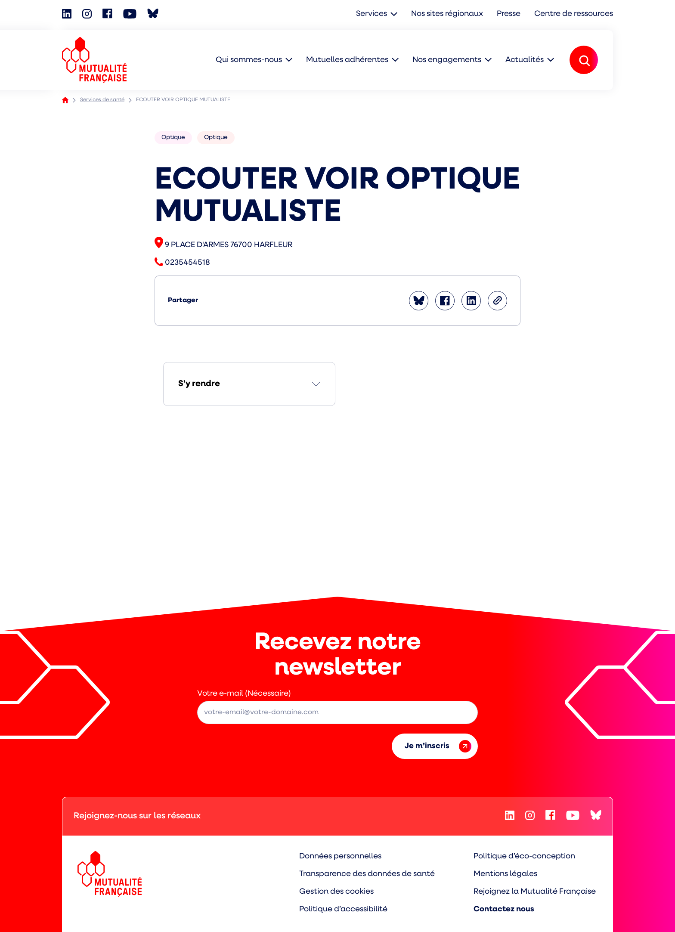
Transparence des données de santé (367, 874)
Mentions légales (505, 874)
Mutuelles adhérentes (347, 60)
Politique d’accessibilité (343, 909)
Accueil (65, 100)
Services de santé (102, 99)
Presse (508, 14)
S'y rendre (199, 384)
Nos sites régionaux (447, 14)
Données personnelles (340, 856)
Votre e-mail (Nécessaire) (244, 694)
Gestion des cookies (336, 892)
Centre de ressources (573, 14)
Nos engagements (446, 60)
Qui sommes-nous (249, 60)
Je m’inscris (438, 746)
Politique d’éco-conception (524, 856)
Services (371, 14)
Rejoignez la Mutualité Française (535, 892)
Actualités (524, 60)
